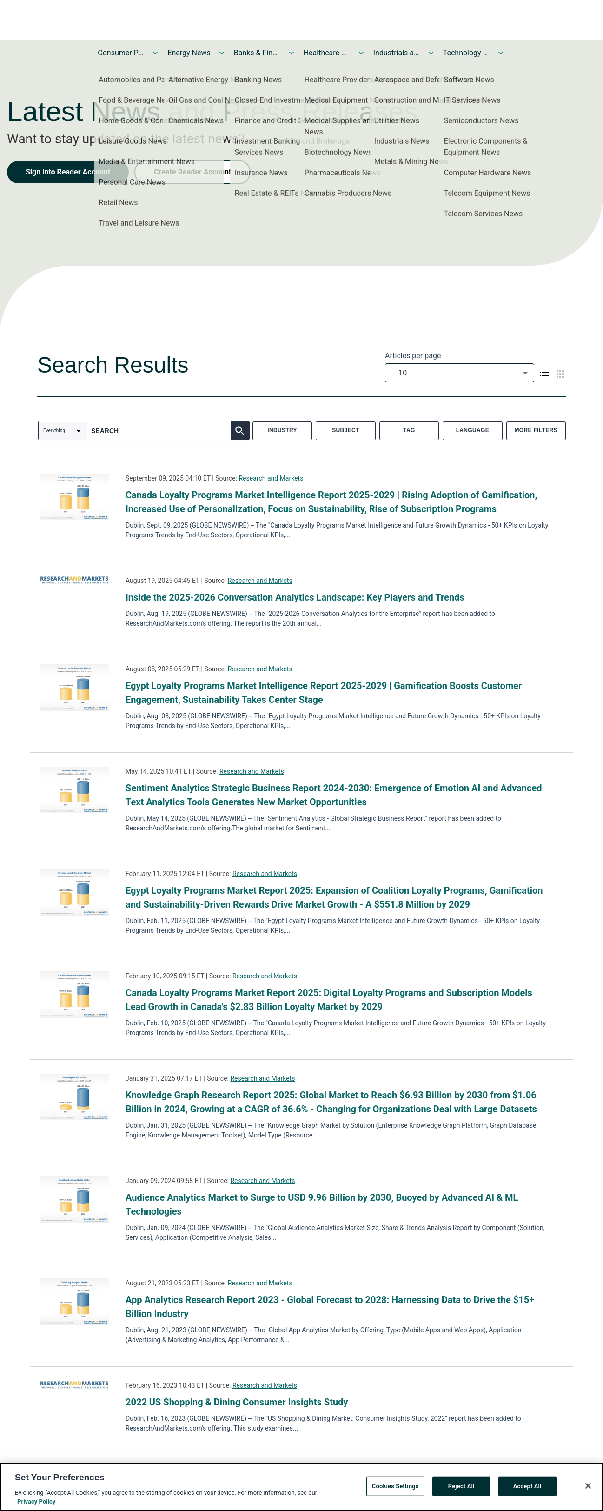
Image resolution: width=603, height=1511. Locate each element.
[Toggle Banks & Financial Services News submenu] (291, 53)
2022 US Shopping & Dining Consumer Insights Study (237, 1402)
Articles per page (413, 355)
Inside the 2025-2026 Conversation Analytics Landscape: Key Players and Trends (295, 597)
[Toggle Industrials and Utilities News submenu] (431, 53)
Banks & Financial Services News (257, 52)
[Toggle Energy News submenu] (221, 53)
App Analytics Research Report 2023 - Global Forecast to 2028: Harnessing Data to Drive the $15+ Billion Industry (330, 1306)
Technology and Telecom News (466, 52)
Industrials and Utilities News (396, 52)
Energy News (188, 52)
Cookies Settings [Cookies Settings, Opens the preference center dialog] (395, 1487)
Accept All (527, 1487)
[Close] (588, 1488)
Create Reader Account (192, 171)
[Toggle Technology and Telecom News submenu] (500, 53)
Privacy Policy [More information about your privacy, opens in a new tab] (36, 1503)
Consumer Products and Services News (121, 52)
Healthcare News (327, 52)
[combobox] (459, 372)
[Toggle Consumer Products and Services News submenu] (155, 53)
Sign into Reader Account (68, 171)
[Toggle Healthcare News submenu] (361, 53)
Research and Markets (271, 478)
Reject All (461, 1487)
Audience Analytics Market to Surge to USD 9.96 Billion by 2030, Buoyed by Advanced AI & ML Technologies (322, 1204)
